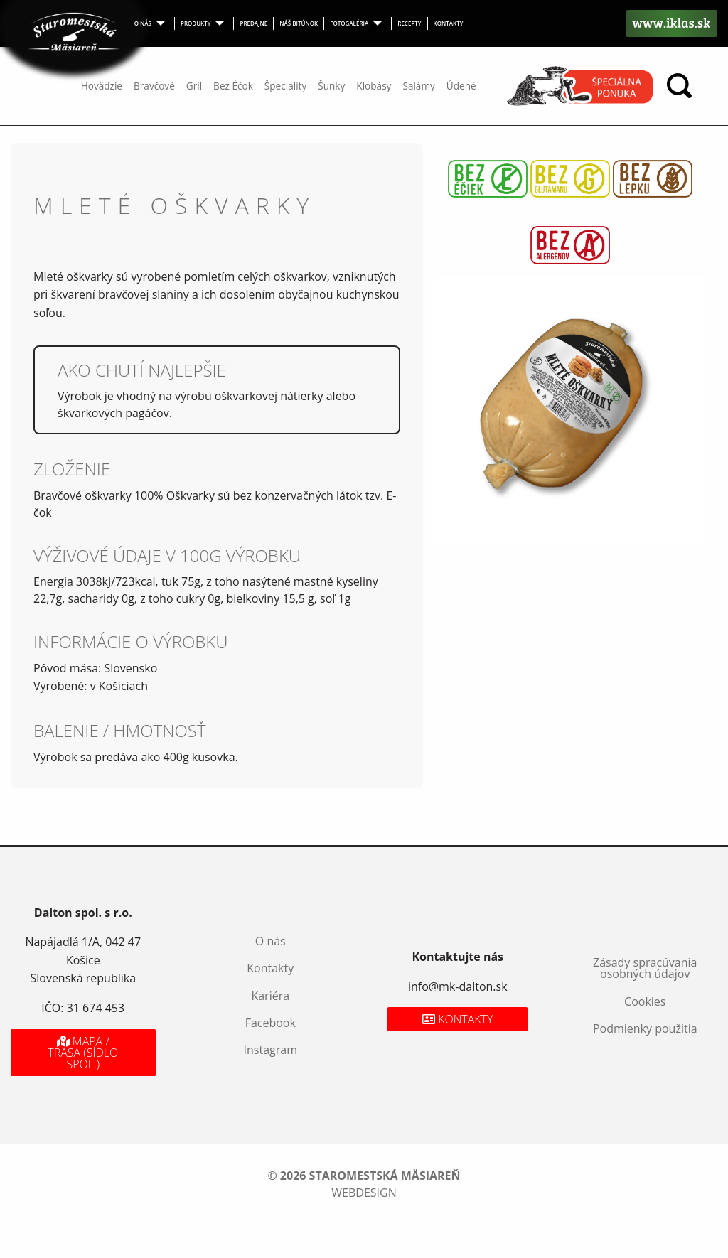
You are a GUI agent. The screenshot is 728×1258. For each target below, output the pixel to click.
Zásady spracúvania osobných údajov (645, 968)
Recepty (409, 23)
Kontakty (449, 23)
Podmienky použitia (645, 1028)
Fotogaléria (349, 23)
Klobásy (373, 85)
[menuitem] (152, 23)
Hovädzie (101, 85)
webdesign (363, 1192)
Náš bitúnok (298, 23)
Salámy (418, 85)
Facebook (270, 1023)
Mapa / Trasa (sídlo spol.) (83, 1052)
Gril (194, 85)
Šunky (331, 85)
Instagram (270, 1050)
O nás (142, 23)
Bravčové (154, 85)
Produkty (196, 23)
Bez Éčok (233, 85)
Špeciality (285, 85)
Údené (461, 85)
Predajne (253, 23)
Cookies (644, 1001)
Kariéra (270, 996)
